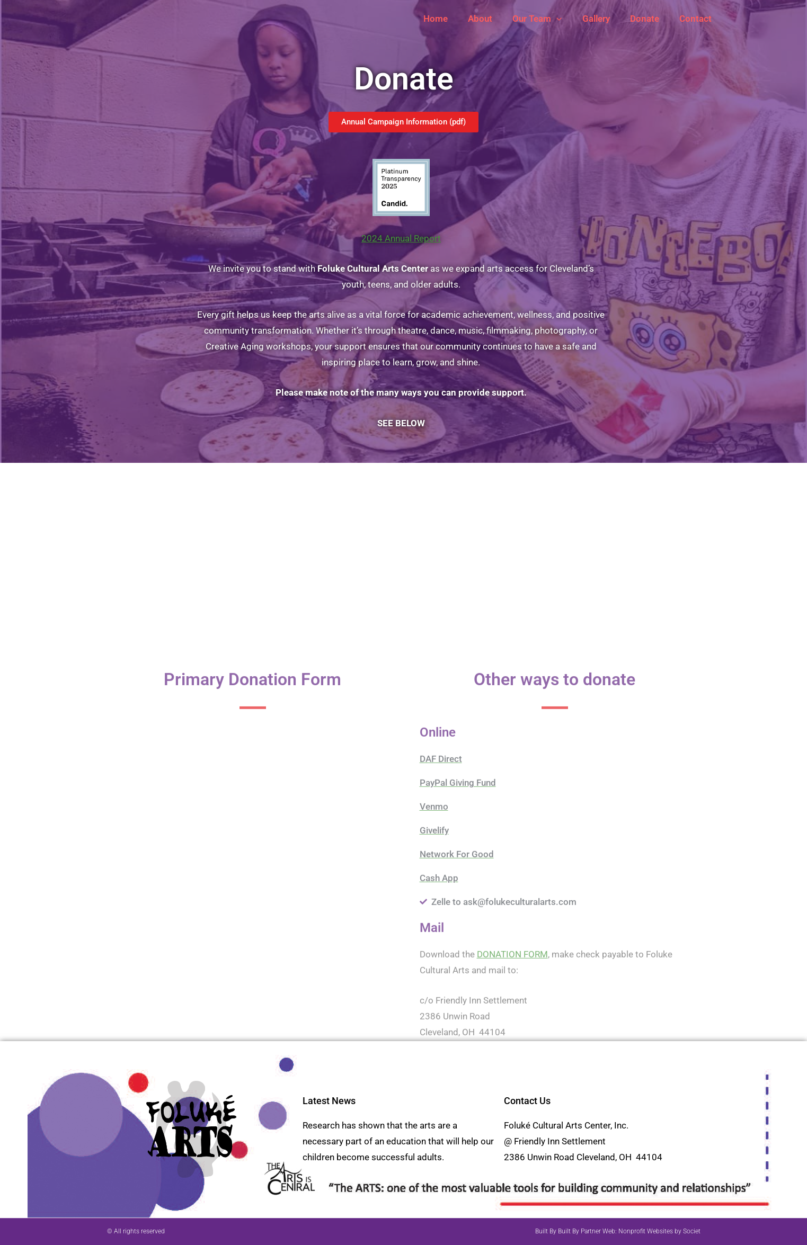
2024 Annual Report (401, 238)
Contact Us (527, 1100)
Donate (647, 18)
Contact (696, 18)
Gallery (601, 18)
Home (447, 18)
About (489, 18)
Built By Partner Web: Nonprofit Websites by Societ (629, 1231)
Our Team (544, 18)
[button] (563, 18)
